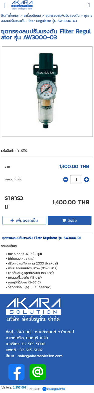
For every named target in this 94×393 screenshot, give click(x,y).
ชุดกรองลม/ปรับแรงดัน (62, 15)
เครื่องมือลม (32, 15)
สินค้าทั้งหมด (10, 15)
